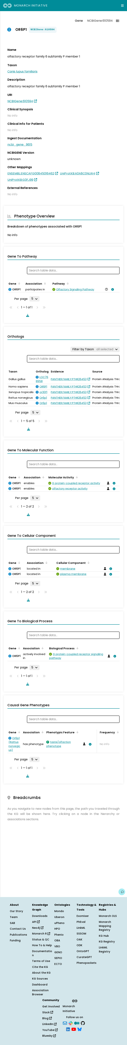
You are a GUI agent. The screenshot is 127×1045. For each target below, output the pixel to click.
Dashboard (39, 984)
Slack (47, 1012)
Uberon (59, 917)
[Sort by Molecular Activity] (76, 477)
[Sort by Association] (44, 283)
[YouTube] (73, 1029)
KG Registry (107, 941)
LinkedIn (49, 1024)
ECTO (58, 964)
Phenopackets (86, 963)
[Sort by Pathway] (67, 283)
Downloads (39, 916)
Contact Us (18, 929)
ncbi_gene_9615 (19, 144)
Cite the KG (40, 967)
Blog (47, 1018)
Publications (18, 935)
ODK (79, 945)
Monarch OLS (108, 916)
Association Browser (40, 992)
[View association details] (112, 289)
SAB (12, 923)
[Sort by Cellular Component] (88, 562)
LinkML (81, 928)
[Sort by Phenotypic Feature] (77, 732)
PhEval (81, 922)
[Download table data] (27, 315)
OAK (79, 939)
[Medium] (76, 1023)
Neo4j (37, 928)
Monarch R (41, 933)
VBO (57, 946)
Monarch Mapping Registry (105, 926)
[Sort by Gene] (18, 283)
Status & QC (40, 939)
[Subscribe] (65, 1023)
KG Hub (104, 936)
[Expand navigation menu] (122, 5)
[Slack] (71, 1023)
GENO (58, 952)
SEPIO (58, 958)
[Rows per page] (34, 298)
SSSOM (81, 933)
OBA (57, 940)
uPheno (59, 923)
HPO (57, 929)
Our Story (16, 911)
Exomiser (83, 916)
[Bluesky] (79, 1029)
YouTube (50, 1030)
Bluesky (49, 1036)
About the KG (41, 973)
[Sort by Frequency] (117, 732)
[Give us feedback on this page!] (121, 892)
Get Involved (51, 1006)
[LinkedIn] (68, 1029)
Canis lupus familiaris (22, 71)
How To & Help (42, 945)
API (36, 922)
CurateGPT (84, 957)
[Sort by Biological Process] (77, 648)
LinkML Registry (104, 949)
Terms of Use (41, 961)
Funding (15, 940)
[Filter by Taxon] (95, 349)
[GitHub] (83, 1023)
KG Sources (40, 978)
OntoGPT (83, 951)
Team (14, 917)
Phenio (59, 935)
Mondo (59, 911)
